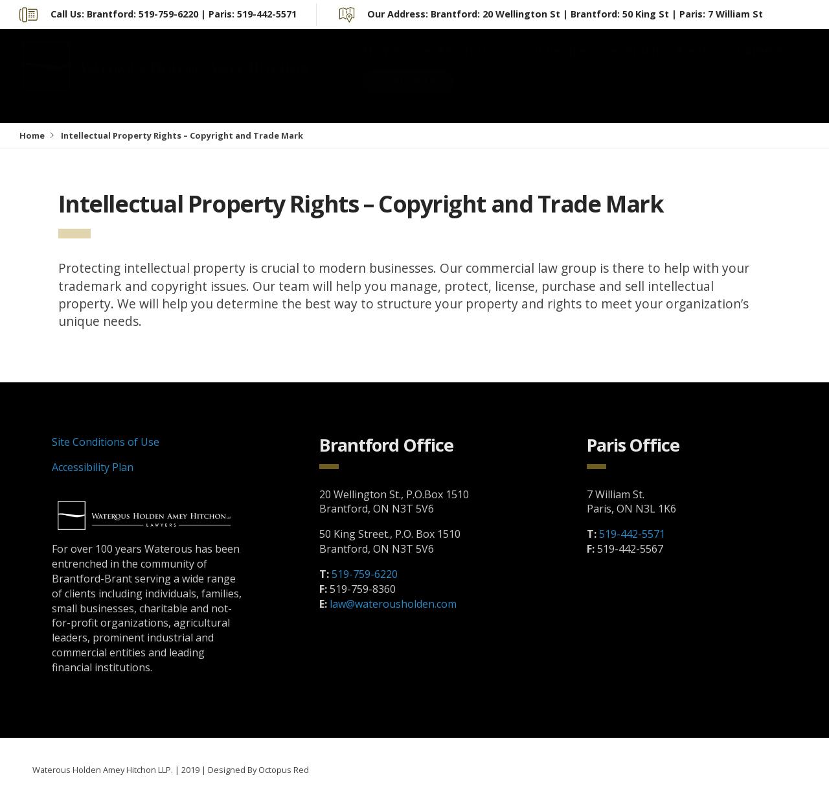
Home (381, 63)
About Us (464, 63)
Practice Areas (667, 63)
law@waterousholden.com (393, 604)
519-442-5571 (632, 534)
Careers (759, 63)
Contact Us (408, 94)
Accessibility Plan (92, 467)
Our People (553, 63)
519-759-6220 (365, 574)
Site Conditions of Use (105, 442)
